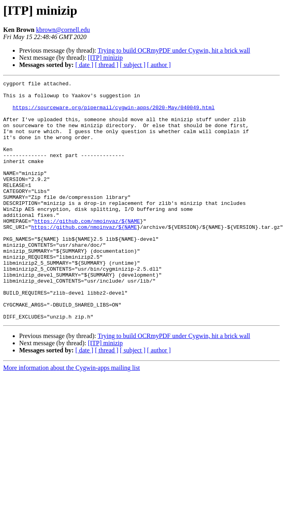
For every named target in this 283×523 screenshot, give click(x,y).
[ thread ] (106, 64)
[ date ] (84, 64)
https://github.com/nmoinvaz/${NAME (87, 249)
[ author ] (159, 64)
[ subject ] (132, 64)
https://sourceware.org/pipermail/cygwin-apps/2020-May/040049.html (113, 113)
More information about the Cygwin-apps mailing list (71, 415)
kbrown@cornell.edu (63, 29)
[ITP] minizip (105, 57)
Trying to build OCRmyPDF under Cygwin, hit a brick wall (174, 50)
